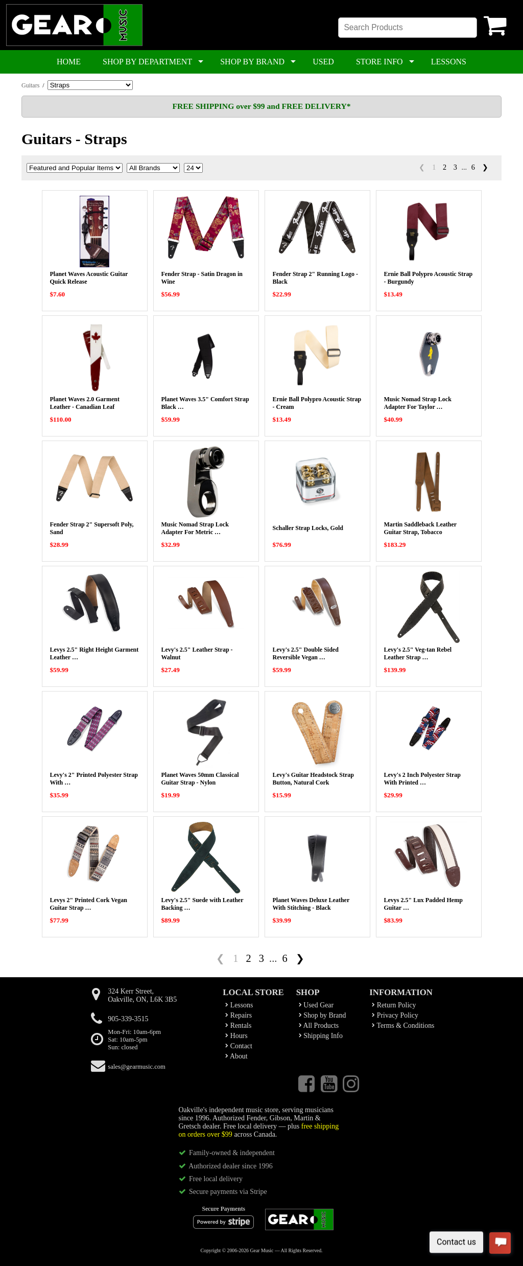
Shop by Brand (322, 1015)
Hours (236, 1036)
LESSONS (448, 61)
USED (323, 61)
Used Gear (316, 1005)
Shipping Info (321, 1036)
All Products (319, 1025)
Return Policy (394, 1005)
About (236, 1056)
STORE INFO (379, 61)
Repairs (238, 1015)
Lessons (239, 1005)
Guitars (30, 85)
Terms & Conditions (403, 1025)
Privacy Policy (395, 1015)
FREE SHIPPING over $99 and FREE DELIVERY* (261, 106)
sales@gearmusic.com (136, 1066)
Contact (238, 1046)
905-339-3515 (128, 1019)
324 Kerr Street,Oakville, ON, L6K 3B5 (142, 995)
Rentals (238, 1025)
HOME (69, 61)
